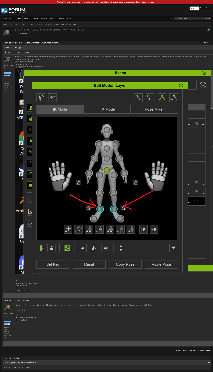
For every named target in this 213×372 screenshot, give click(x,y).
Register (209, 8)
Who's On (52, 18)
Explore (12, 18)
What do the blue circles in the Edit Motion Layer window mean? (53, 24)
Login (202, 8)
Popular (26, 18)
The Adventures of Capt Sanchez (26, 283)
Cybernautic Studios (21, 285)
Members (43, 18)
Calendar (34, 18)
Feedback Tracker (64, 18)
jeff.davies (23, 33)
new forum (151, 2)
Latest (19, 18)
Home (4, 18)
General (23, 24)
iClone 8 (14, 24)
